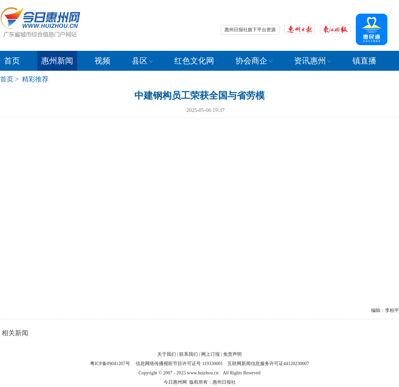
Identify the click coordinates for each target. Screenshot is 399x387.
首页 (12, 60)
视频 (102, 60)
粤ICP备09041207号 (110, 363)
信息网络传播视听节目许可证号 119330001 (179, 363)
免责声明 (232, 354)
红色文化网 (194, 60)
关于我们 (166, 354)
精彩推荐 (35, 79)
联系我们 (188, 354)
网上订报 (210, 354)
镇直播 (364, 60)
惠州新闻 (57, 60)
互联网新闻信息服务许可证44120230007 (268, 363)
